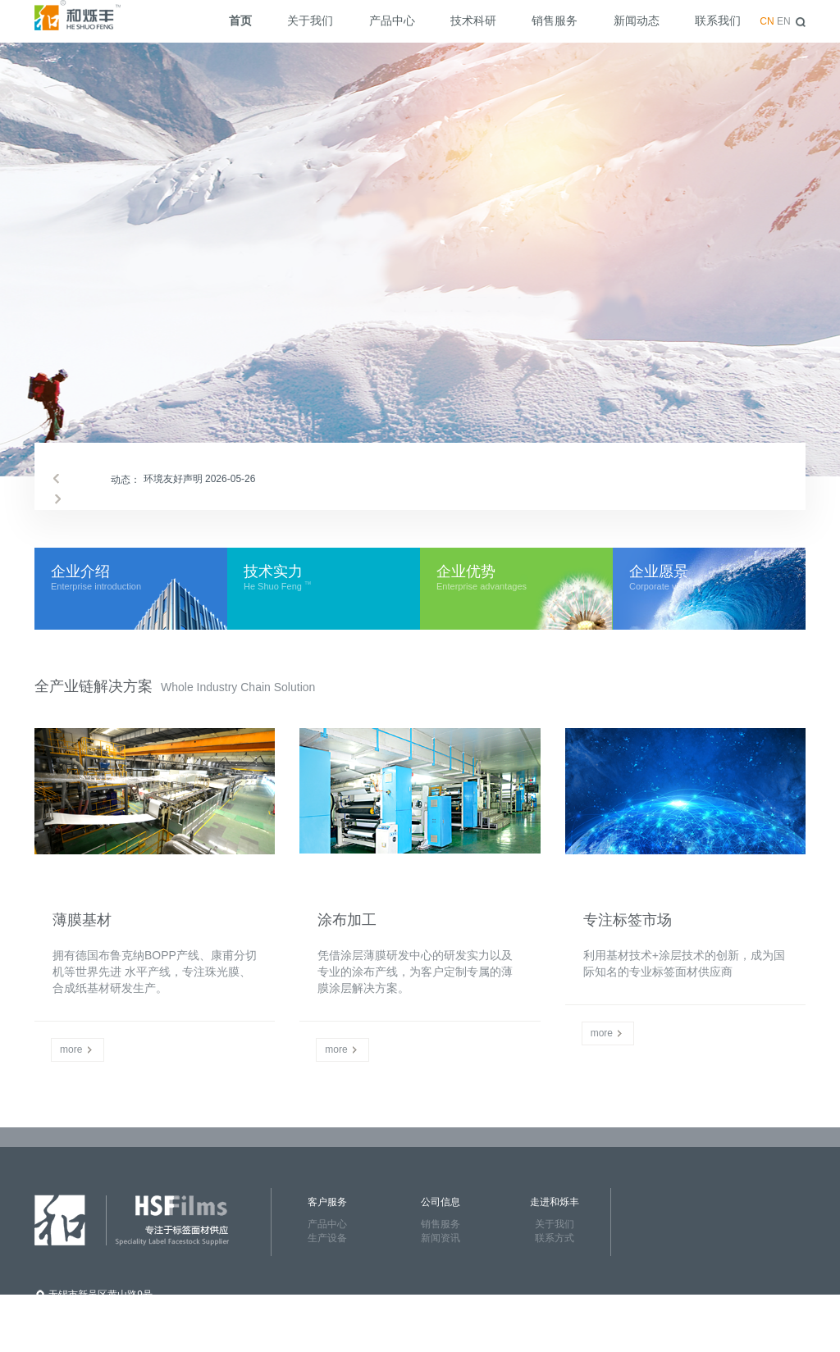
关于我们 (310, 20)
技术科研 (473, 20)
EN (784, 21)
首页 (240, 20)
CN (767, 21)
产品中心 (392, 20)
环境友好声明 (200, 479)
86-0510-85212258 (89, 1311)
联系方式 (554, 1238)
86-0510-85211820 (89, 1327)
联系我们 (718, 20)
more (77, 1049)
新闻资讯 (440, 1238)
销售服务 (555, 20)
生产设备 (327, 1238)
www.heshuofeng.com (96, 1344)
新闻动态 (637, 20)
